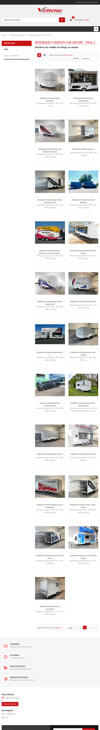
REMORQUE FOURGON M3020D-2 (83, 149)
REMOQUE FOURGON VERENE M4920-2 (50, 454)
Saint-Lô (5, 695)
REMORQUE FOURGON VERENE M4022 (83, 301)
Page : (70, 628)
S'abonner (89, 708)
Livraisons (14, 644)
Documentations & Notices (64, 723)
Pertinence (86, 59)
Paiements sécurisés (68, 655)
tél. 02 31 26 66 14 (12, 676)
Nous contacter (10, 682)
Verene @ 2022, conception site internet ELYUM (20, 723)
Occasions (63, 644)
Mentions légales (82, 723)
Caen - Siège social (8, 692)
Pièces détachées (17, 655)
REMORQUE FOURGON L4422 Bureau (83, 454)
